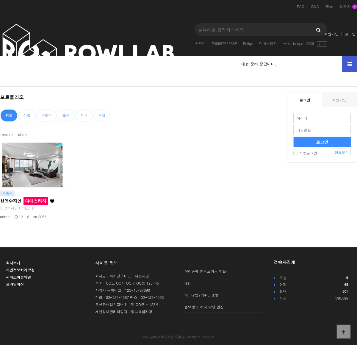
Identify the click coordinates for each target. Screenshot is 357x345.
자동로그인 (305, 152)
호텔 (101, 115)
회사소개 (13, 262)
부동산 (46, 115)
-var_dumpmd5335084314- (306, 43)
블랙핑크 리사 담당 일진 (204, 306)
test (187, 282)
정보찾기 (342, 152)
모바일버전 (15, 284)
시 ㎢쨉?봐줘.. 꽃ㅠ (201, 294)
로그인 (350, 33)
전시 (83, 115)
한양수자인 (27, 201)
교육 (66, 115)
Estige (248, 43)
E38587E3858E (224, 43)
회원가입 (331, 33)
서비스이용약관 (18, 277)
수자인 (200, 43)
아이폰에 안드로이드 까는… (207, 271)
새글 (329, 6)
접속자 (348, 6)
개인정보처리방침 (20, 269)
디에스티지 (268, 43)
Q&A (315, 6)
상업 (26, 115)
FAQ (300, 6)
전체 (8, 115)
